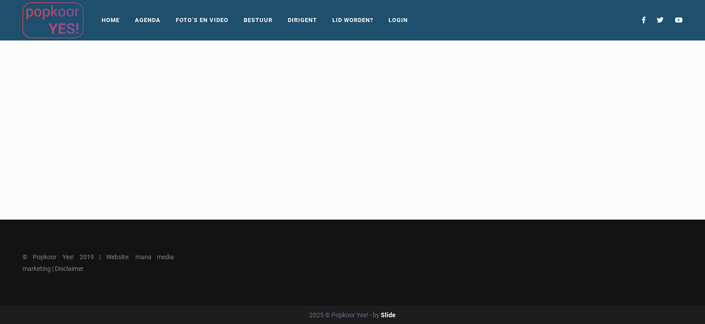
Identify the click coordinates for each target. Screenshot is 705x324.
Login (398, 20)
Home (111, 20)
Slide (388, 315)
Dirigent (302, 20)
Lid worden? (352, 20)
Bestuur (258, 20)
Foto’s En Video (202, 20)
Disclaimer (69, 268)
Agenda (148, 20)
